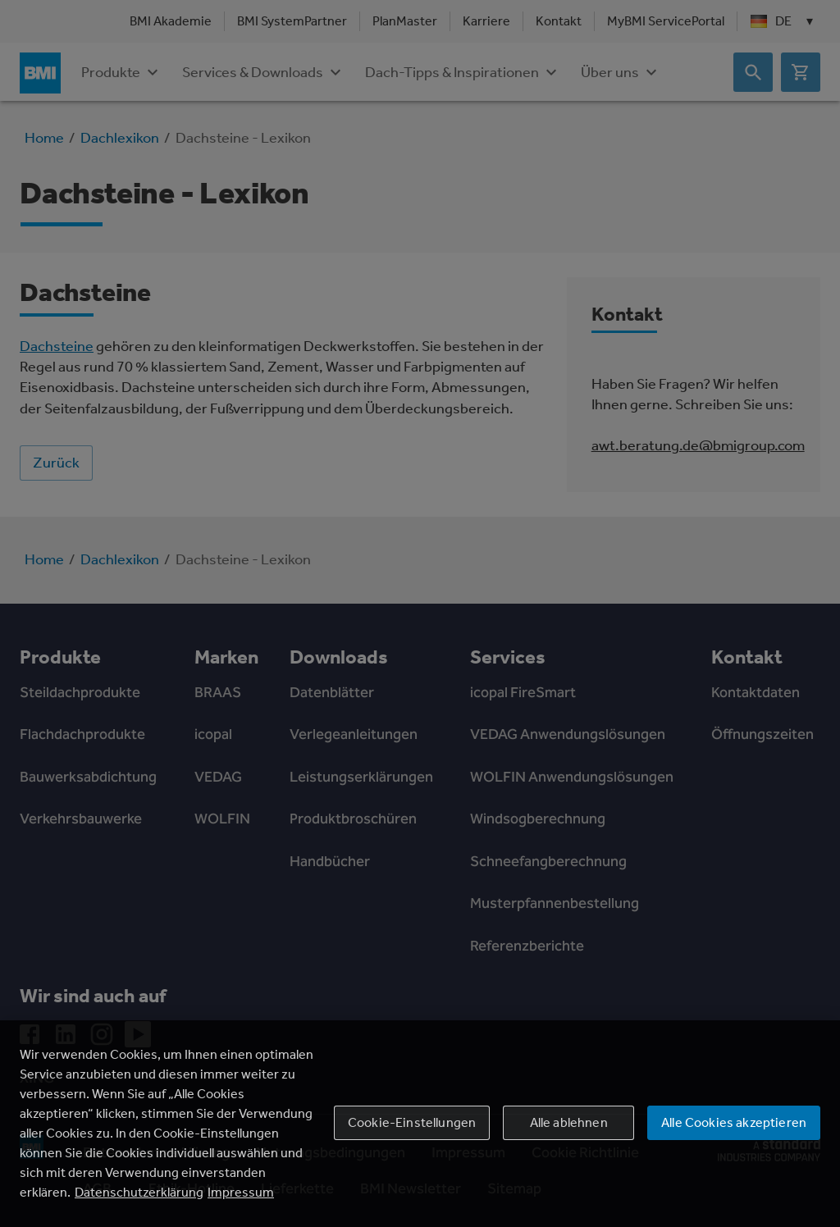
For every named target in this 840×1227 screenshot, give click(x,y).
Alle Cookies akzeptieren (733, 1122)
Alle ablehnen (569, 1122)
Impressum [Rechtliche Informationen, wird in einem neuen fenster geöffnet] (241, 1192)
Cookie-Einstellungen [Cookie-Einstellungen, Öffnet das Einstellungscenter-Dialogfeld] (412, 1122)
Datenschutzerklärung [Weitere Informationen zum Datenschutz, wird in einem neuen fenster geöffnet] (139, 1192)
